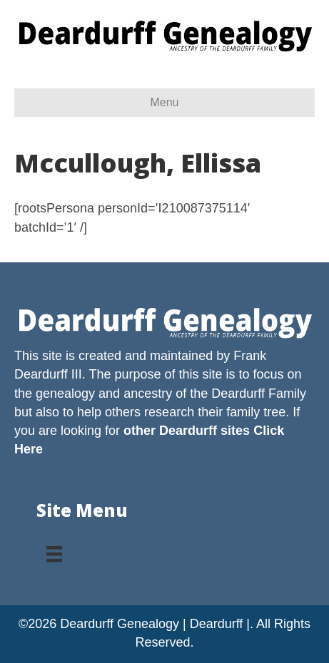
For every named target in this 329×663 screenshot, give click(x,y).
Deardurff (238, 393)
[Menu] (54, 549)
